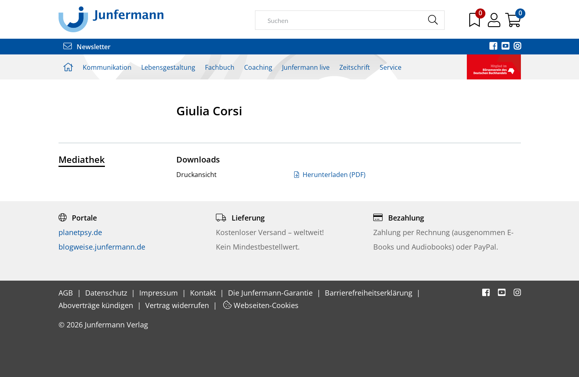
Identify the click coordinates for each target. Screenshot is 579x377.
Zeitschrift (354, 67)
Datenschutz (107, 293)
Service (390, 67)
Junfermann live (306, 67)
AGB (67, 293)
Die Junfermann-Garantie (271, 293)
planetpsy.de (80, 232)
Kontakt (204, 293)
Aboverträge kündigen (97, 305)
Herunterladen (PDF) (330, 174)
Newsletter (87, 46)
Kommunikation (107, 67)
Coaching (258, 67)
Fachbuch (219, 67)
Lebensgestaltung (168, 67)
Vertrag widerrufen (178, 305)
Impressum (159, 293)
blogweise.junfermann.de (102, 247)
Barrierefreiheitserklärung (369, 293)
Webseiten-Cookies (261, 305)
